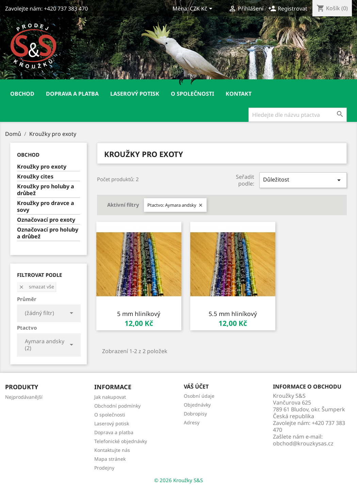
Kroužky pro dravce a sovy (45, 207)
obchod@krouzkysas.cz (303, 443)
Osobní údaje (199, 396)
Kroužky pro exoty (41, 166)
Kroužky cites (35, 176)
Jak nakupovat (110, 397)
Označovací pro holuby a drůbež (47, 233)
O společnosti (192, 93)
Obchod (22, 93)
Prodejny (104, 467)
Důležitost (303, 180)
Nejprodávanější (24, 397)
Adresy (191, 422)
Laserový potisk (134, 93)
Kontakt (238, 93)
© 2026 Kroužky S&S (178, 480)
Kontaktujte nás (112, 450)
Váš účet (196, 386)
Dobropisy (195, 413)
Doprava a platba (72, 93)
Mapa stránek (110, 459)
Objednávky (197, 404)
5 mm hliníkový (138, 314)
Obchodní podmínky (117, 406)
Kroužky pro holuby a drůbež (45, 190)
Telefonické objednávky (120, 441)
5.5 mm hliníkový (233, 314)
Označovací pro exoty (46, 219)
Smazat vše (36, 286)
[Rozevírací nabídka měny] (202, 9)
